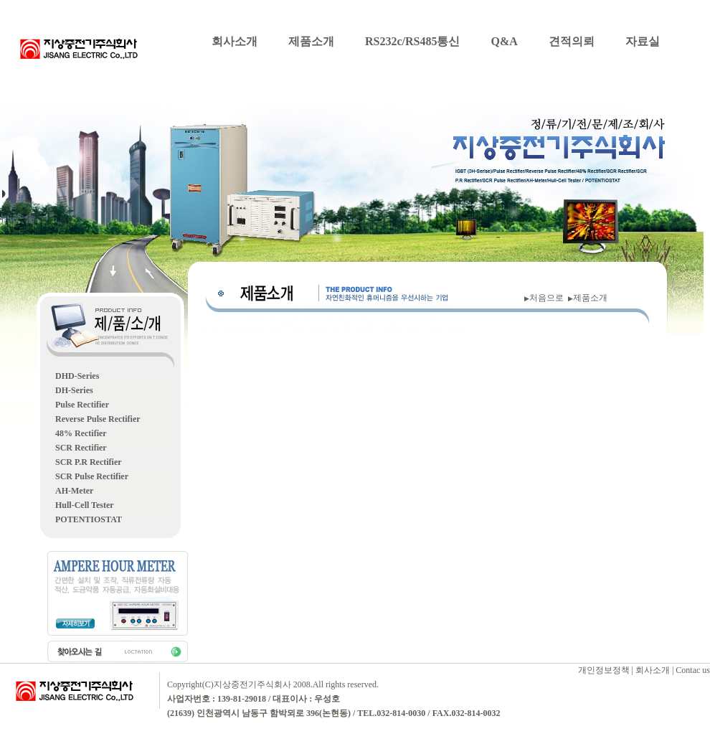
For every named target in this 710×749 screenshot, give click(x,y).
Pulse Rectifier (82, 405)
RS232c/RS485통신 (412, 41)
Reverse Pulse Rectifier (98, 419)
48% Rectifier (81, 433)
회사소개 (234, 41)
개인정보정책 (604, 670)
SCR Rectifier (81, 448)
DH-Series (74, 390)
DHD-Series (77, 376)
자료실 (642, 41)
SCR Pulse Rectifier (91, 476)
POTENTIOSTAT (88, 519)
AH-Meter (74, 491)
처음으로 (548, 298)
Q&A (504, 41)
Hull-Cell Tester (84, 505)
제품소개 (311, 41)
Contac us (693, 670)
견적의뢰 (572, 41)
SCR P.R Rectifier (88, 462)
